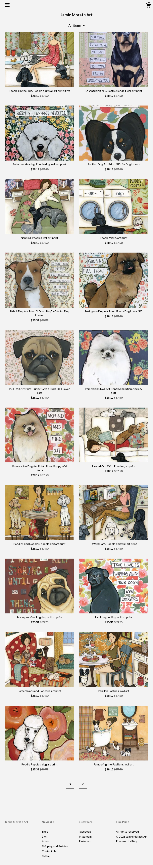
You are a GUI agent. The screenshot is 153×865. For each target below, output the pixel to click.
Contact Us (49, 851)
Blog (44, 836)
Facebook (85, 831)
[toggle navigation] (7, 5)
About (46, 841)
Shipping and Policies (55, 846)
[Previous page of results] (70, 783)
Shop (45, 831)
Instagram (85, 836)
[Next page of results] (83, 783)
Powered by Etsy (126, 841)
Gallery (46, 856)
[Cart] (148, 6)
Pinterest (85, 841)
